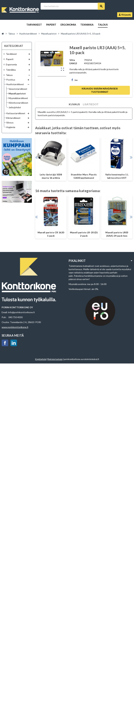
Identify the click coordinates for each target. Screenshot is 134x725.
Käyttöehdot (40, 359)
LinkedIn (13, 343)
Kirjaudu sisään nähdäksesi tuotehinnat (100, 90)
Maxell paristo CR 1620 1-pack (51, 234)
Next (131, 157)
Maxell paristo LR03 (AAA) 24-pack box (116, 234)
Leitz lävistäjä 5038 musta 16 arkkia (51, 176)
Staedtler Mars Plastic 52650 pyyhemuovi (84, 176)
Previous (36, 157)
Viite (72, 60)
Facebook (5, 343)
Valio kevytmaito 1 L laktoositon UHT (117, 176)
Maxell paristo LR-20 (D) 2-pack (84, 234)
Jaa (74, 80)
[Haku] (72, 6)
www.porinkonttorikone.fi (15, 327)
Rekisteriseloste (55, 359)
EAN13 (73, 63)
